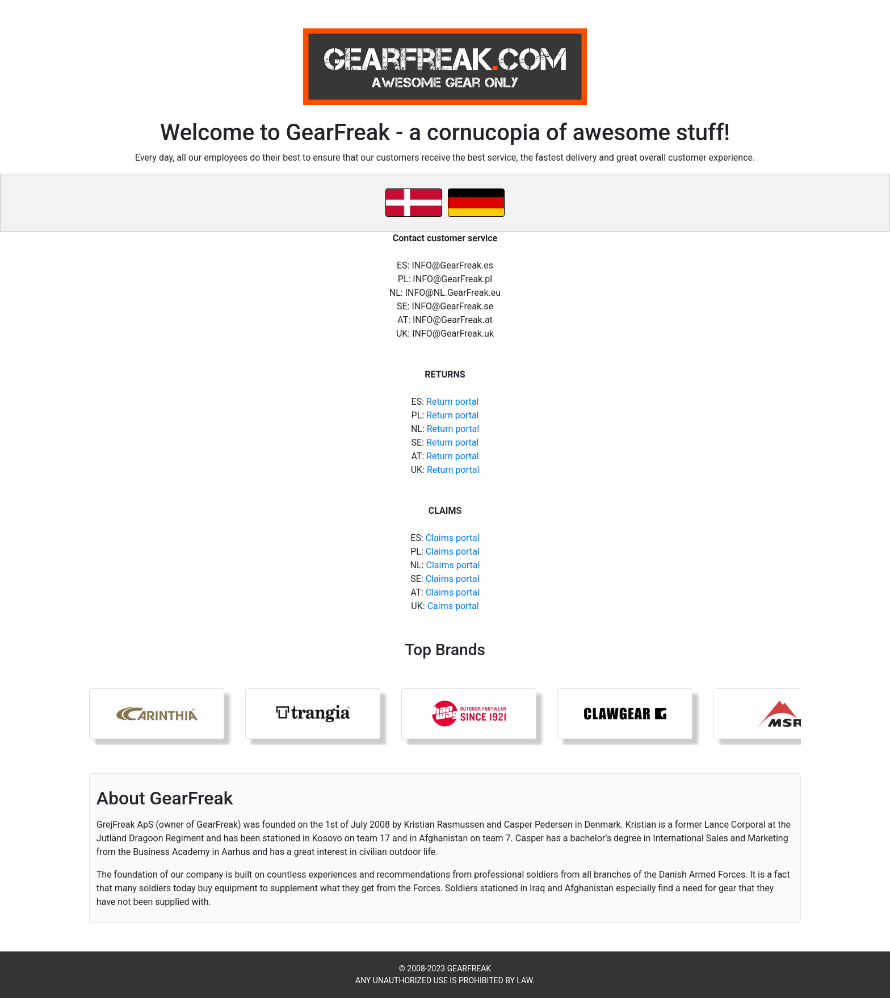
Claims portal (453, 537)
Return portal (452, 401)
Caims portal (453, 606)
